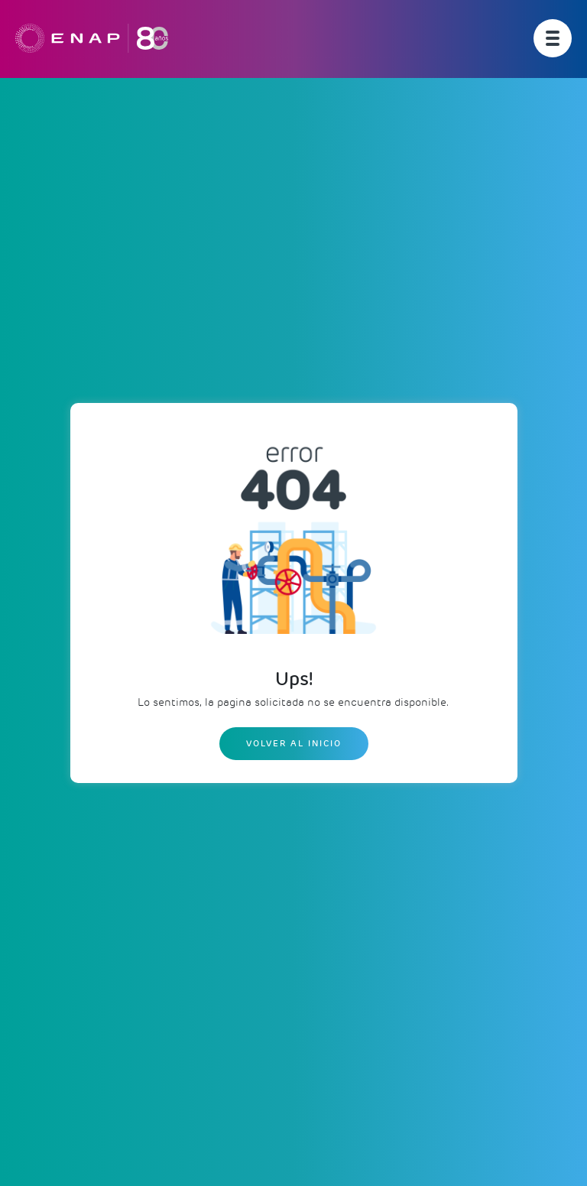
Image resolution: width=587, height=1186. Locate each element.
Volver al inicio (294, 743)
